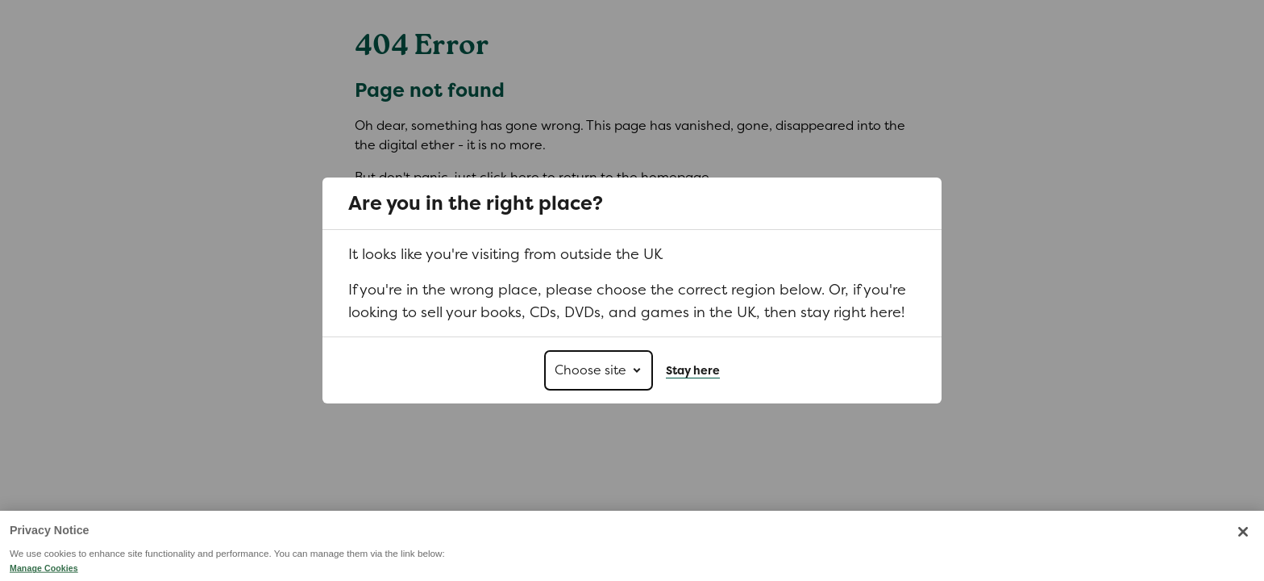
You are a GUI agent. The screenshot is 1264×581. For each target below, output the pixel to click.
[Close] (1243, 558)
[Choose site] (598, 370)
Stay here (693, 370)
